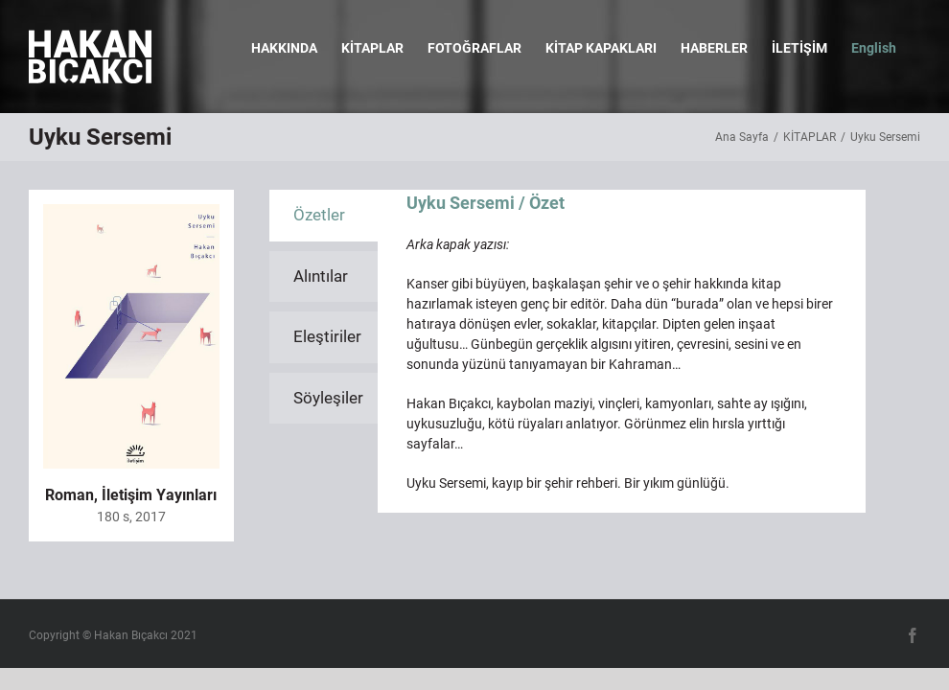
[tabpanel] (622, 351)
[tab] (323, 216)
